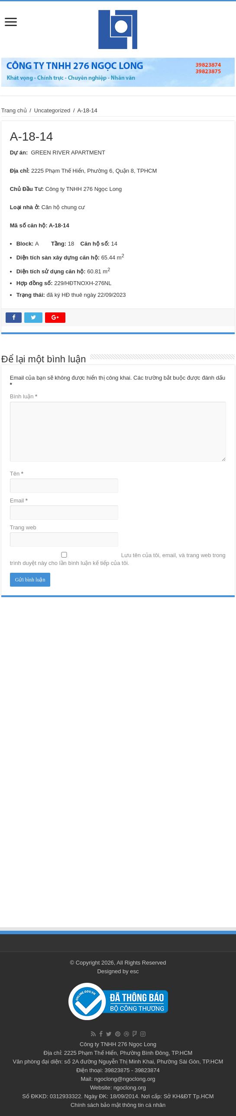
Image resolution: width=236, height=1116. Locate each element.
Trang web (23, 527)
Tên (16, 473)
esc (134, 971)
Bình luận (23, 396)
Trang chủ (14, 110)
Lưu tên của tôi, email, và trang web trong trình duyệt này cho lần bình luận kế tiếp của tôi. (118, 559)
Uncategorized (52, 110)
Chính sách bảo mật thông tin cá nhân (118, 1105)
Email (19, 500)
